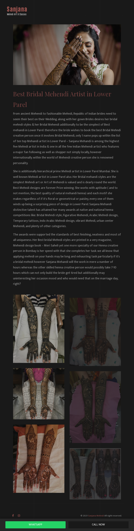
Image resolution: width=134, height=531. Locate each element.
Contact (122, 10)
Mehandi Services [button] (63, 12)
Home (37, 10)
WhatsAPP (35, 524)
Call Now (98, 524)
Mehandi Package (99, 12)
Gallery (85, 10)
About (48, 10)
